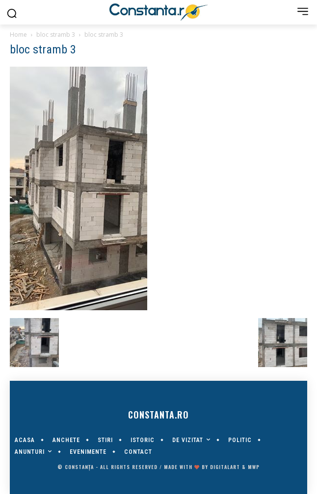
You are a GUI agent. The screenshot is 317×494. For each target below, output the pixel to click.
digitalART (225, 466)
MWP (254, 466)
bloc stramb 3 (55, 34)
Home (18, 34)
